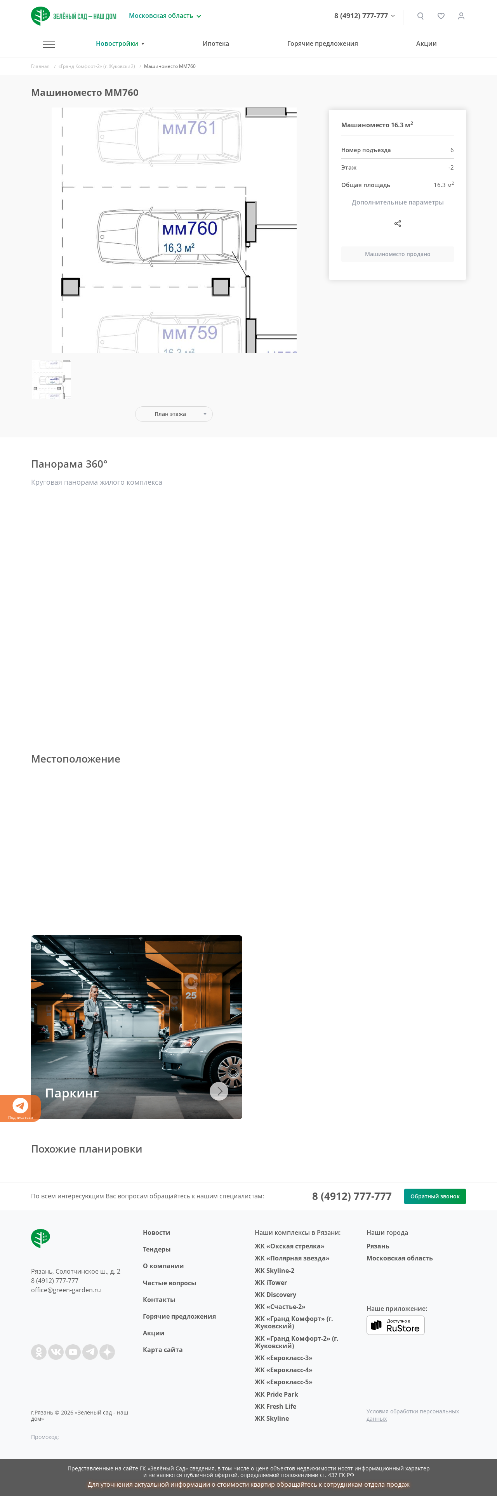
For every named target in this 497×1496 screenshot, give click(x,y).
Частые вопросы (169, 1283)
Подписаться (20, 1109)
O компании (163, 1266)
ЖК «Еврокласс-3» (284, 1358)
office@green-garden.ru (66, 1290)
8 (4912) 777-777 (361, 16)
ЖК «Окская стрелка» (290, 1246)
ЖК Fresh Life (275, 1406)
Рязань (378, 1246)
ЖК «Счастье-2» (280, 1306)
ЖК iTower (271, 1282)
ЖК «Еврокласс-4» (284, 1370)
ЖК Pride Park (276, 1394)
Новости (156, 1232)
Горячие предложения (322, 43)
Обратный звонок (435, 1196)
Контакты (159, 1299)
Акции (426, 43)
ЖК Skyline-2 (274, 1270)
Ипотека (216, 43)
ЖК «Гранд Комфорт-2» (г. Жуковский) (297, 1342)
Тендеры (157, 1249)
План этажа (170, 414)
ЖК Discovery (275, 1294)
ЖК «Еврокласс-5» (284, 1382)
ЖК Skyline (272, 1418)
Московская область (400, 1258)
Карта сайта (163, 1349)
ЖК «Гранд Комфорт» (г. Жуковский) (294, 1322)
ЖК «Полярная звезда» (292, 1258)
